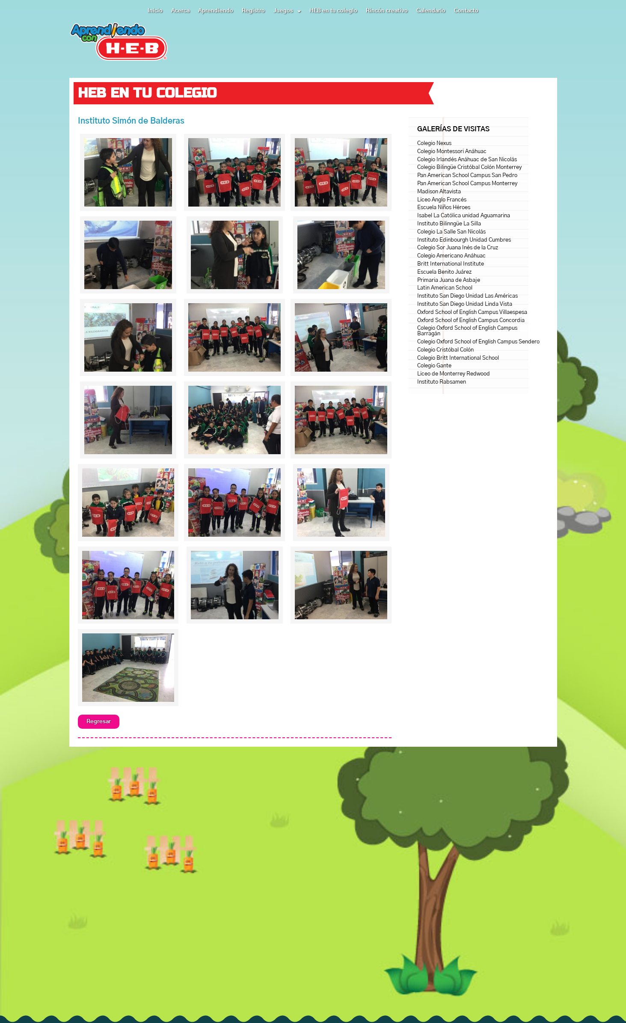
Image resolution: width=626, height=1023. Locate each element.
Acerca (180, 11)
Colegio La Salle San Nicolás (451, 232)
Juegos (287, 11)
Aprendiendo (215, 11)
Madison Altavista (439, 192)
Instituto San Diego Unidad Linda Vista (464, 304)
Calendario (430, 11)
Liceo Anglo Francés (441, 200)
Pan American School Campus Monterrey (467, 183)
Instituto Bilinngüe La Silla (449, 224)
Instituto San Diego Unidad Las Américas (467, 296)
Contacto (466, 11)
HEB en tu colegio (333, 11)
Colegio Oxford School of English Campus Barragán (467, 331)
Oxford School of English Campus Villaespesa (472, 312)
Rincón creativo (387, 11)
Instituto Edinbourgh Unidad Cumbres (464, 240)
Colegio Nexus (434, 143)
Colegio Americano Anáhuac (451, 256)
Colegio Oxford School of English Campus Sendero (478, 342)
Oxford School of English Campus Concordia (471, 320)
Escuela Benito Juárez (444, 272)
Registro (253, 11)
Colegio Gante (434, 366)
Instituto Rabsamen (441, 382)
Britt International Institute (450, 264)
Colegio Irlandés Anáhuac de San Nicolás (467, 160)
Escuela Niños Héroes (443, 207)
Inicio (155, 11)
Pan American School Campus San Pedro (467, 175)
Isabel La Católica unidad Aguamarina (463, 216)
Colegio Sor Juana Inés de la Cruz (457, 248)
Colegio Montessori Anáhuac (452, 151)
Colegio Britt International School (458, 358)
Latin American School (444, 288)
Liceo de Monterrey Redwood (453, 374)
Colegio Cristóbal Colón (445, 350)
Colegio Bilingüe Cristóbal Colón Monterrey (469, 167)
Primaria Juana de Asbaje (448, 280)
